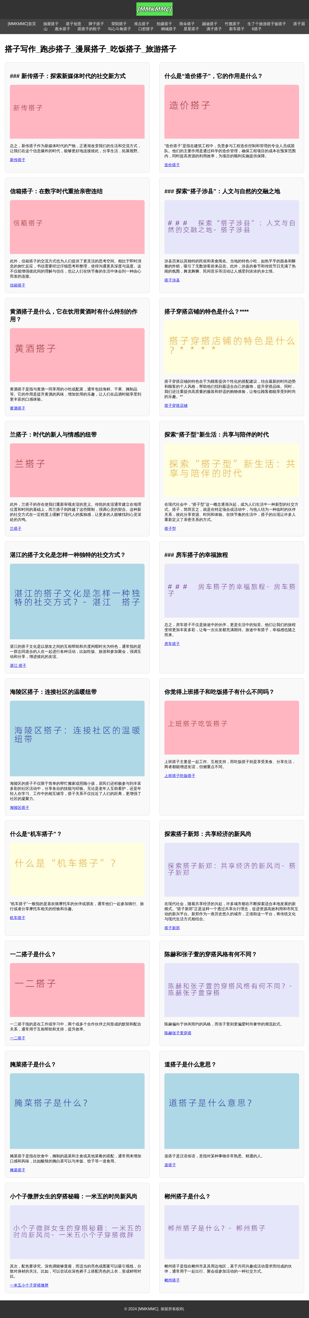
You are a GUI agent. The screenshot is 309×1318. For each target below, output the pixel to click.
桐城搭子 (168, 29)
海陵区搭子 (19, 808)
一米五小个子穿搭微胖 (29, 1285)
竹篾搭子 (232, 24)
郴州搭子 (172, 1280)
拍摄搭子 (164, 24)
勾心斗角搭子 (119, 29)
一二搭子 (17, 1038)
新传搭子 (17, 160)
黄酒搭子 (17, 408)
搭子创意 (73, 24)
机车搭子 (17, 918)
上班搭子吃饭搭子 (179, 776)
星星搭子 (191, 29)
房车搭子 (172, 644)
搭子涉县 (172, 280)
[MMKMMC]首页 (22, 24)
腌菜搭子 (17, 1170)
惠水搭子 (62, 29)
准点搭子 (141, 24)
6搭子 (257, 29)
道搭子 (170, 1165)
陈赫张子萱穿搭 (177, 1033)
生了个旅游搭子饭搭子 (266, 24)
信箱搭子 (17, 285)
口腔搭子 (146, 29)
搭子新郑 (172, 928)
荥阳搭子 (119, 24)
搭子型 (170, 528)
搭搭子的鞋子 (89, 29)
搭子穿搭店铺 (176, 405)
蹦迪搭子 (210, 24)
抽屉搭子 (51, 24)
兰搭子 (15, 528)
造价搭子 (172, 165)
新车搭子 (237, 29)
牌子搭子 (96, 24)
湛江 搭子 (18, 665)
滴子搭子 (214, 29)
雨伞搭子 (187, 24)
